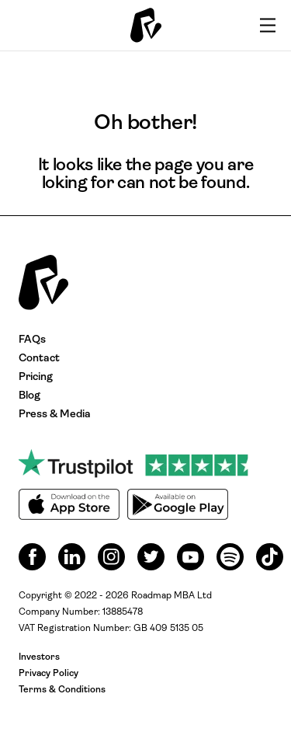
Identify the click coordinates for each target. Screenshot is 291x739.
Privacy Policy (48, 673)
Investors (39, 657)
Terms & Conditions (62, 690)
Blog (29, 396)
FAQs (32, 340)
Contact (39, 358)
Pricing (36, 377)
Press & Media (55, 414)
